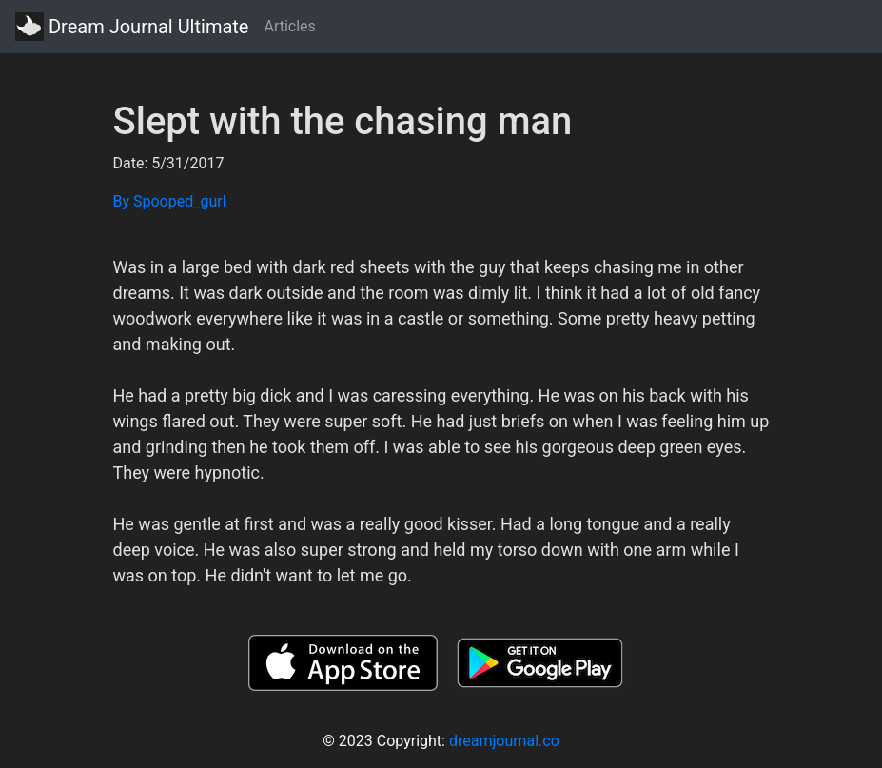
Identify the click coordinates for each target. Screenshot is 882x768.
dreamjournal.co (504, 741)
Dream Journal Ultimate (131, 26)
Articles (289, 26)
